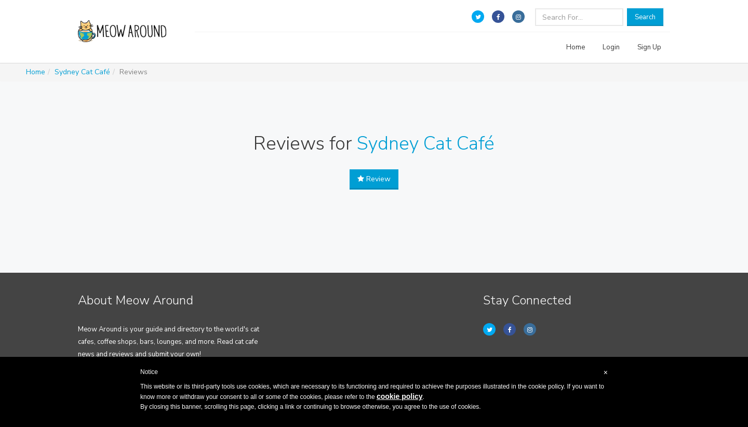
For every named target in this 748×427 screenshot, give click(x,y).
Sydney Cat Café (82, 72)
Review (374, 179)
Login (611, 47)
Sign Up (649, 47)
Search (645, 17)
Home (575, 47)
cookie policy (400, 396)
